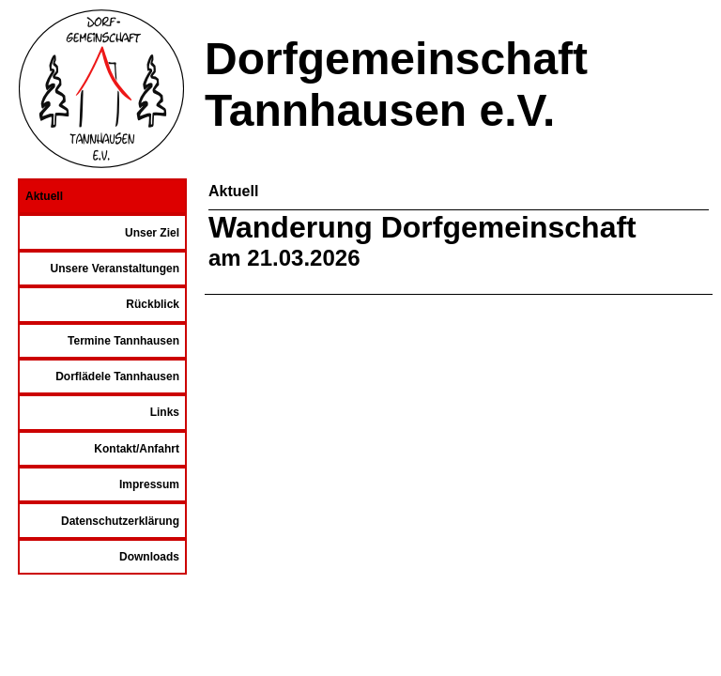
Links (164, 412)
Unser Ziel (152, 232)
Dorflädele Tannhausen (117, 376)
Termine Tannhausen (123, 340)
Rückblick (152, 304)
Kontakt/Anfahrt (136, 448)
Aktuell (44, 196)
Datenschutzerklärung (120, 521)
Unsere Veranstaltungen (115, 268)
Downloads (149, 556)
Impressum (149, 484)
